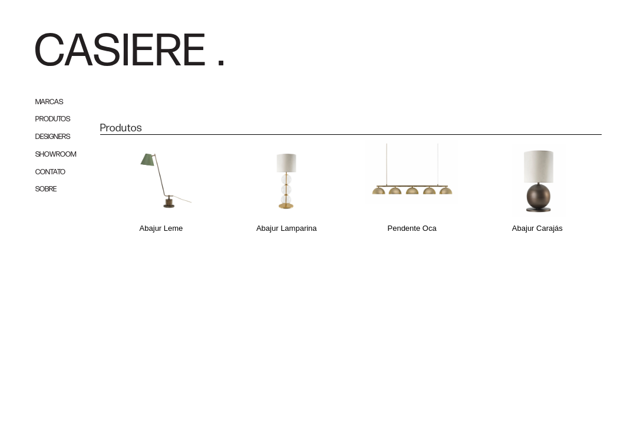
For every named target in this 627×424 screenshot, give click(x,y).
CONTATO (50, 172)
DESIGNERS (52, 136)
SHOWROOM (55, 154)
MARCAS (49, 102)
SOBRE (46, 189)
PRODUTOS (52, 119)
